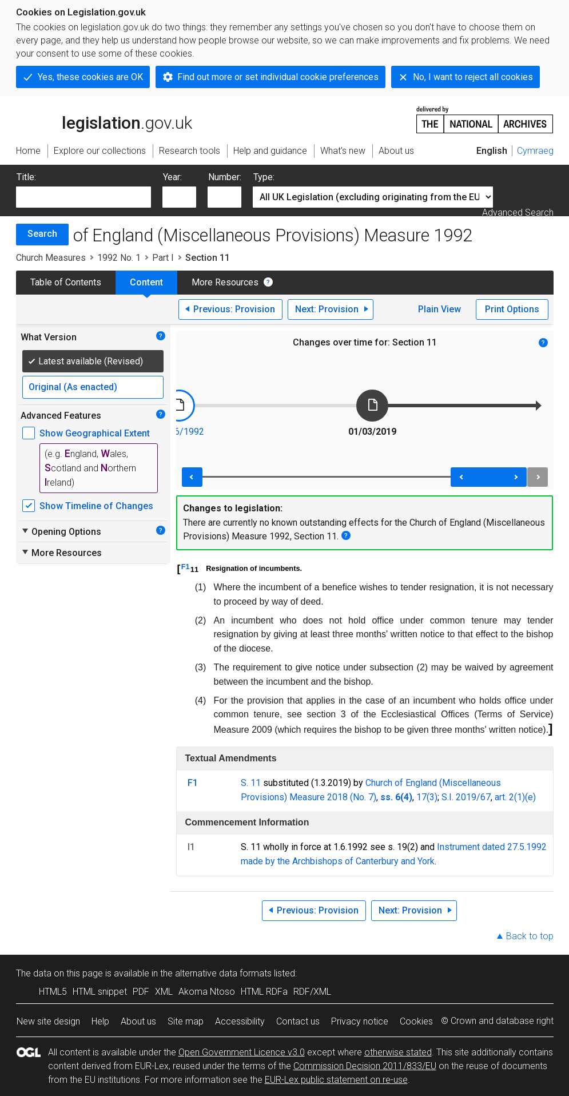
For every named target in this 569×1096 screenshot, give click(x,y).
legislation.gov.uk (104, 119)
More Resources (225, 282)
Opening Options (61, 531)
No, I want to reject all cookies (473, 77)
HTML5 (53, 991)
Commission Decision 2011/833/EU (364, 1066)
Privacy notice (359, 1021)
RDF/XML (312, 991)
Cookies (416, 1021)
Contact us (298, 1021)
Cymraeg (535, 150)
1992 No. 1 (119, 257)
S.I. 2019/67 (466, 797)
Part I (163, 257)
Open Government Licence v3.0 (241, 1052)
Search (42, 233)
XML (164, 991)
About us (138, 1021)
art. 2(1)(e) (515, 797)
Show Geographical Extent (94, 433)
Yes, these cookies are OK (90, 77)
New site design (48, 1021)
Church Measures (51, 257)
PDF (141, 991)
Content (146, 282)
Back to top (530, 936)
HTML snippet (100, 991)
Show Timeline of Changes (96, 506)
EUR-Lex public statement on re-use (336, 1079)
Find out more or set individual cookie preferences (278, 77)
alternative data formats (223, 973)
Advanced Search (518, 212)
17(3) (426, 797)
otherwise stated (398, 1052)
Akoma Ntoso (206, 991)
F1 (185, 566)
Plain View (439, 309)
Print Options (512, 309)
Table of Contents (65, 282)
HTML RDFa (264, 991)
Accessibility (240, 1021)
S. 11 (251, 782)
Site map (186, 1021)
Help (100, 1021)
